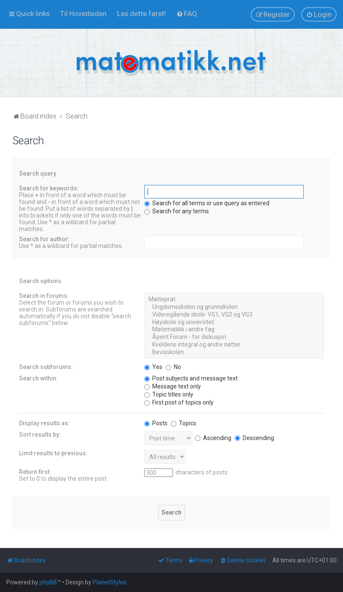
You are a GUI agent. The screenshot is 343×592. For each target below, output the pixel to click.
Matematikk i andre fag (234, 329)
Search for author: (44, 239)
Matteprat (234, 299)
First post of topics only (179, 402)
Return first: (35, 471)
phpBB (48, 582)
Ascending (213, 438)
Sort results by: (40, 434)
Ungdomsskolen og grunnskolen (234, 307)
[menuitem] (83, 13)
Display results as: (44, 423)
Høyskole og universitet (234, 322)
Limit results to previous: (53, 453)
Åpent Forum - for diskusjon (234, 337)
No (173, 366)
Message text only (172, 386)
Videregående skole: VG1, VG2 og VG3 (234, 315)
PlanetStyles (109, 582)
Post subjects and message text (191, 378)
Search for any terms (176, 211)
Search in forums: (44, 295)
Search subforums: (46, 366)
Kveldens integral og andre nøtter (234, 345)
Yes (153, 366)
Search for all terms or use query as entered (206, 203)
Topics (183, 423)
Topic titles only (168, 394)
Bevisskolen (234, 352)
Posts (155, 423)
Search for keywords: (49, 188)
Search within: (38, 378)
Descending (254, 438)
